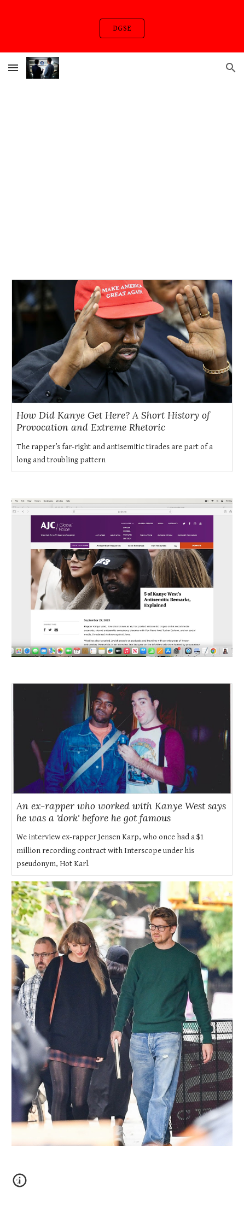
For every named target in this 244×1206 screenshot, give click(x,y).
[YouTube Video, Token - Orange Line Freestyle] (121, 157)
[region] (122, 26)
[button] (13, 67)
